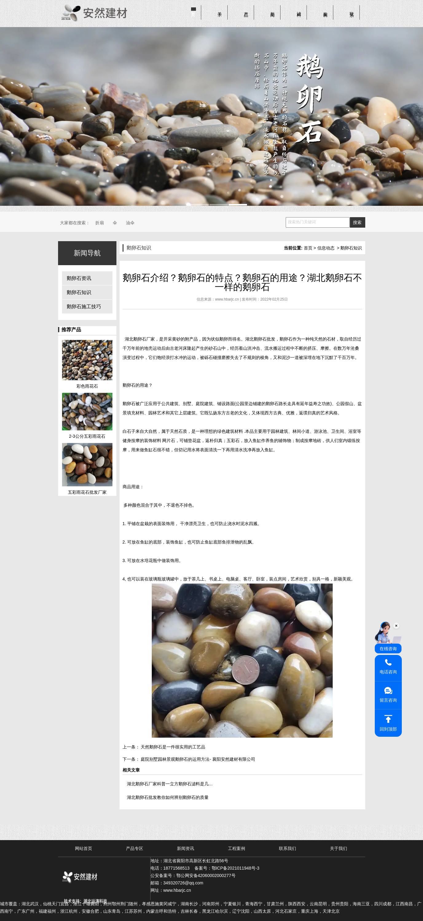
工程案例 (236, 848)
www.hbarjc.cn (227, 299)
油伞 (130, 222)
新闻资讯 (185, 848)
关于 (219, 9)
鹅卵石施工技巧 (84, 306)
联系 (352, 9)
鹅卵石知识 (79, 292)
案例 (325, 9)
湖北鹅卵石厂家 (140, 339)
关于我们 (338, 848)
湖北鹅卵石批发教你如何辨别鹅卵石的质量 (168, 797)
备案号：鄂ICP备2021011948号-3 (227, 868)
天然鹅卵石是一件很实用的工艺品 (173, 746)
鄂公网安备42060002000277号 (206, 875)
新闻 (272, 9)
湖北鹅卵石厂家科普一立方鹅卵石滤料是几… (170, 783)
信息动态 (326, 247)
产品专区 (134, 848)
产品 (246, 9)
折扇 (99, 222)
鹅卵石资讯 (79, 278)
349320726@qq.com (183, 882)
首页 (193, 9)
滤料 (299, 9)
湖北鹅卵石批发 (260, 339)
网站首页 (83, 848)
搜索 (357, 222)
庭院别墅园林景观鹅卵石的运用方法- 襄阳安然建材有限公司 (197, 759)
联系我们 (287, 848)
